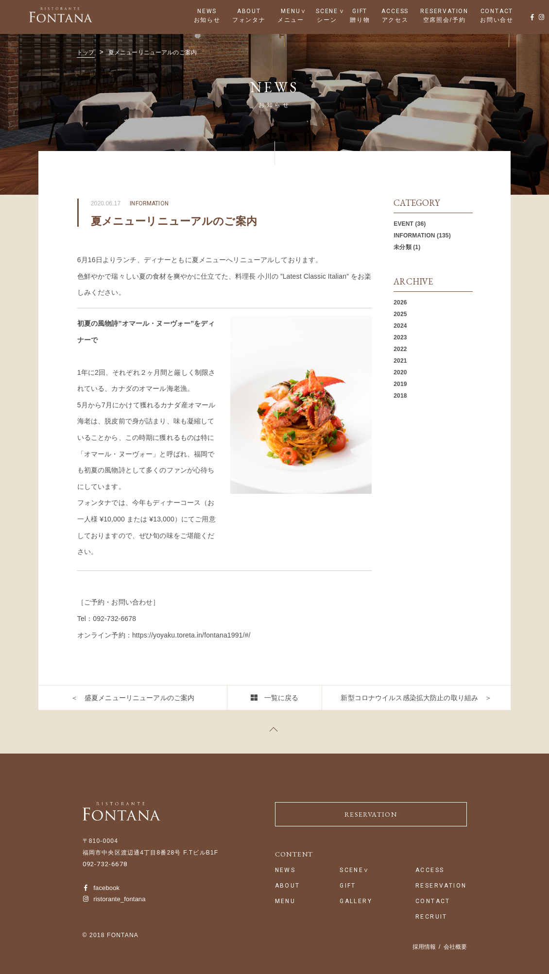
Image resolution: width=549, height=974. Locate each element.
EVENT (403, 223)
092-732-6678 (105, 864)
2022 (400, 349)
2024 (400, 325)
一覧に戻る (281, 698)
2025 (400, 314)
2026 (400, 302)
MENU (290, 11)
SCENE (327, 11)
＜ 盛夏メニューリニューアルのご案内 (133, 698)
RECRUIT (431, 917)
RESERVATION (444, 11)
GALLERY (356, 901)
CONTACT (497, 11)
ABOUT (249, 11)
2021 (400, 360)
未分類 (402, 247)
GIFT (359, 11)
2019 (400, 384)
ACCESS (395, 11)
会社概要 (455, 947)
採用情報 (424, 947)
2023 (400, 337)
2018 (400, 395)
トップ (85, 52)
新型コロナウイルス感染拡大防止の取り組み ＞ (416, 698)
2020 (400, 372)
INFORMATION (414, 235)
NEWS (207, 11)
